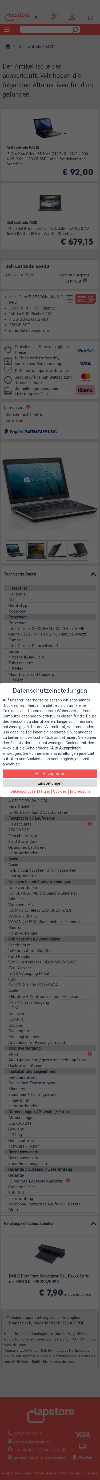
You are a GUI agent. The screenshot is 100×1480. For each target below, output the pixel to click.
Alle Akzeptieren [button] (50, 773)
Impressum (80, 791)
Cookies (60, 791)
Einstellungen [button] (50, 783)
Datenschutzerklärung (30, 791)
